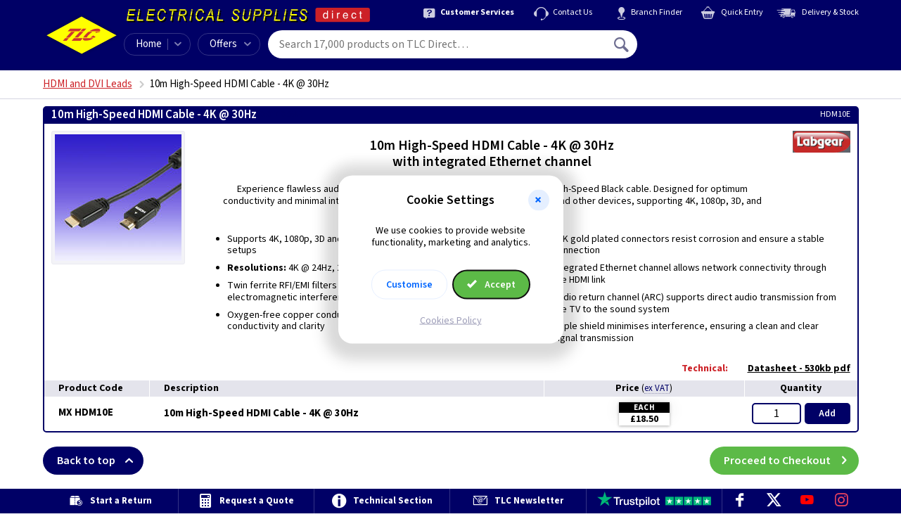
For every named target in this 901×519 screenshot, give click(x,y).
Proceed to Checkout (791, 461)
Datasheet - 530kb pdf (792, 368)
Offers (230, 44)
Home (149, 44)
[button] (538, 200)
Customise (409, 284)
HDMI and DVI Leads (87, 84)
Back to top (100, 461)
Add (827, 413)
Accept (491, 284)
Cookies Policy (451, 320)
